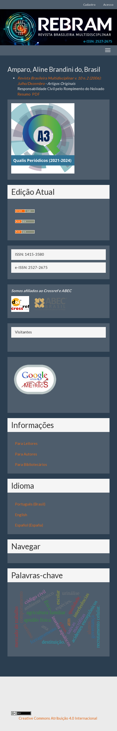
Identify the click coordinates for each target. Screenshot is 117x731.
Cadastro (89, 4)
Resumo (24, 94)
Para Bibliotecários (31, 464)
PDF (36, 94)
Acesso (108, 4)
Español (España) (29, 525)
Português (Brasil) (30, 504)
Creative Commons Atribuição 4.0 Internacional (58, 718)
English (21, 514)
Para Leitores (26, 443)
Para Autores (26, 454)
